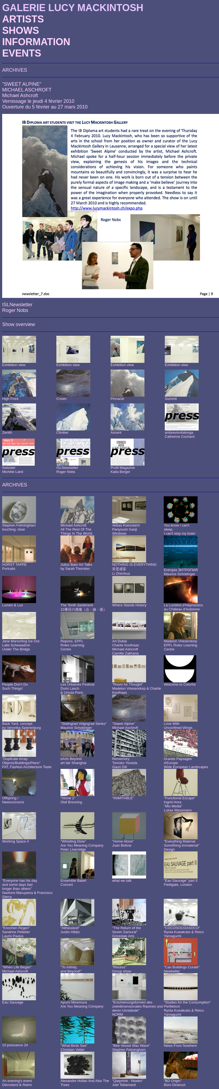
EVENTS (21, 53)
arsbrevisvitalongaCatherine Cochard (179, 434)
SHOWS (20, 30)
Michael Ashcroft (20, 95)
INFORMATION (36, 41)
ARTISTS (23, 19)
